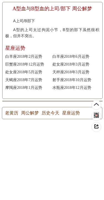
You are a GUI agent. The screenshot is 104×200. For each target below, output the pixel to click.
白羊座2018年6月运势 (70, 56)
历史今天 (50, 113)
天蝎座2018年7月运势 (23, 80)
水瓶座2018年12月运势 (71, 88)
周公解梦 (30, 113)
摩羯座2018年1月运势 (23, 88)
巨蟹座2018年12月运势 (24, 64)
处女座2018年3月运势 (70, 64)
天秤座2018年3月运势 (70, 72)
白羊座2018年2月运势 (23, 56)
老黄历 (11, 113)
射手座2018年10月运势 (71, 80)
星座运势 (71, 113)
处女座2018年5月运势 (23, 72)
